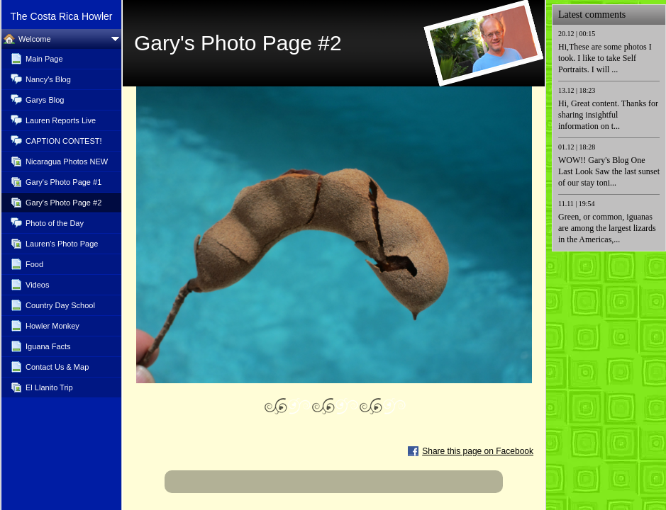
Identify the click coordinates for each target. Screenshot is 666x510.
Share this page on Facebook (477, 451)
